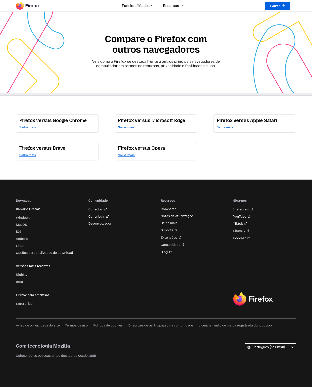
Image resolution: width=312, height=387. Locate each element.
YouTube (239, 216)
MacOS (21, 225)
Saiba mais (169, 223)
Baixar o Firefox (28, 209)
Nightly (21, 275)
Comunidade (170, 245)
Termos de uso (76, 325)
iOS (18, 232)
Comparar (168, 209)
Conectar (95, 209)
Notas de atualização (177, 216)
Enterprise (24, 304)
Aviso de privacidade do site (38, 325)
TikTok (238, 224)
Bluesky (239, 231)
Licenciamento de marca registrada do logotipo (235, 325)
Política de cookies (108, 325)
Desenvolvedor (100, 223)
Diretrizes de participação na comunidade (160, 325)
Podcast (239, 238)
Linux (20, 246)
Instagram (241, 209)
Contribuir (96, 216)
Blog (164, 252)
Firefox (253, 299)
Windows (23, 218)
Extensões (169, 237)
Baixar (277, 6)
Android (22, 239)
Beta (19, 282)
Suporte (167, 230)
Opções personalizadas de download (44, 253)
